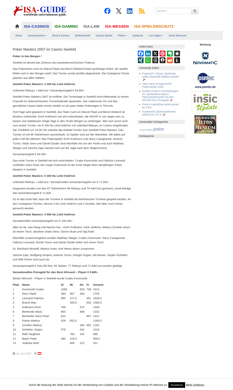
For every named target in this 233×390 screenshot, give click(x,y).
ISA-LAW (91, 26)
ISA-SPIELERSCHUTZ (154, 26)
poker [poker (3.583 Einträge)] (158, 129)
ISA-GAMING (66, 26)
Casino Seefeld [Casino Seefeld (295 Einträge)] (146, 130)
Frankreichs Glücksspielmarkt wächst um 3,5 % (159, 113)
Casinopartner (37, 35)
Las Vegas (156, 35)
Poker (122, 35)
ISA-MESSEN (117, 26)
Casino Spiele (104, 35)
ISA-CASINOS (36, 26)
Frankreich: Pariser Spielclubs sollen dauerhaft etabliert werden (160, 76)
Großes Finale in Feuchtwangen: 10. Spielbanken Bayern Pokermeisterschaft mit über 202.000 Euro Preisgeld (160, 96)
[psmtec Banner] (205, 80)
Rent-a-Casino (61, 35)
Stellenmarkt (82, 35)
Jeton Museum (177, 35)
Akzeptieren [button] (177, 385)
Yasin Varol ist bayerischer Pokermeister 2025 (157, 85)
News (18, 35)
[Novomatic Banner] (205, 58)
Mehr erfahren (195, 384)
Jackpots (137, 35)
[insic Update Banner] (205, 102)
